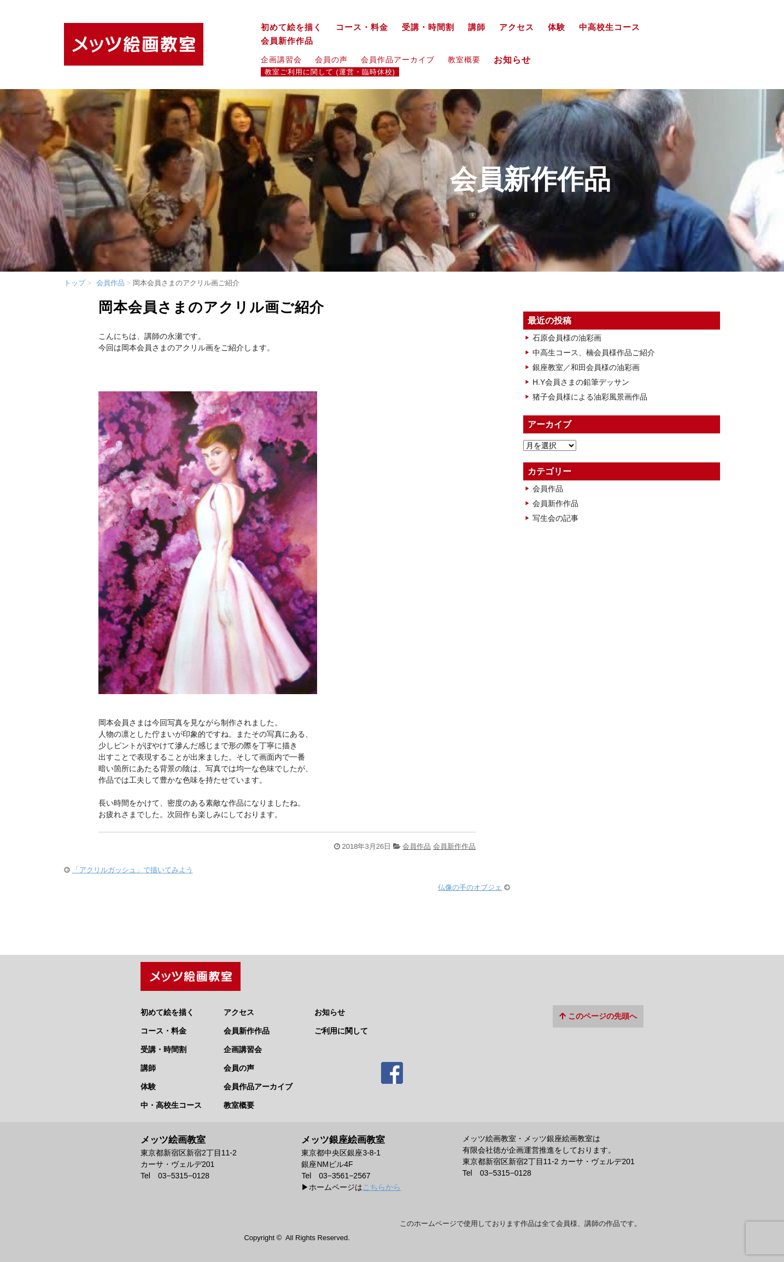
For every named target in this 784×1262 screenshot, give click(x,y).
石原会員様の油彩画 (567, 337)
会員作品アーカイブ (398, 59)
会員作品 (110, 283)
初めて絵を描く (291, 27)
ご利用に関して (341, 1026)
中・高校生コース (171, 1100)
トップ (74, 283)
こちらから (381, 1182)
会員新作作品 (287, 41)
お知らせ (517, 59)
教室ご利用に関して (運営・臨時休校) (330, 72)
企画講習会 (281, 59)
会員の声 (331, 59)
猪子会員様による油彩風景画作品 (590, 396)
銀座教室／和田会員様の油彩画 (586, 367)
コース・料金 (362, 27)
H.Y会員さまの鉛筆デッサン (581, 382)
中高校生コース (609, 27)
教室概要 (464, 59)
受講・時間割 (428, 27)
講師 (476, 27)
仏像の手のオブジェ (470, 887)
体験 (556, 27)
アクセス (516, 27)
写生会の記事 (555, 518)
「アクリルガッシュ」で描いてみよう (132, 870)
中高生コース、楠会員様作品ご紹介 (594, 352)
